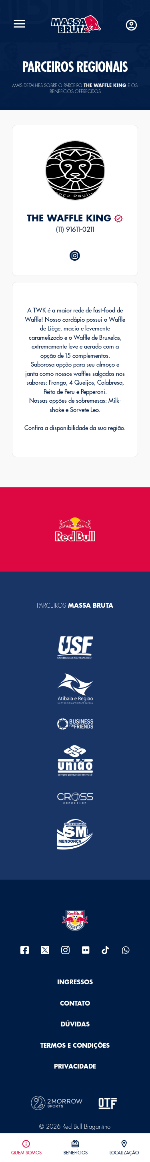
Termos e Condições (75, 1046)
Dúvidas (75, 1025)
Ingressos (75, 982)
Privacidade (75, 1067)
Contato (75, 1004)
